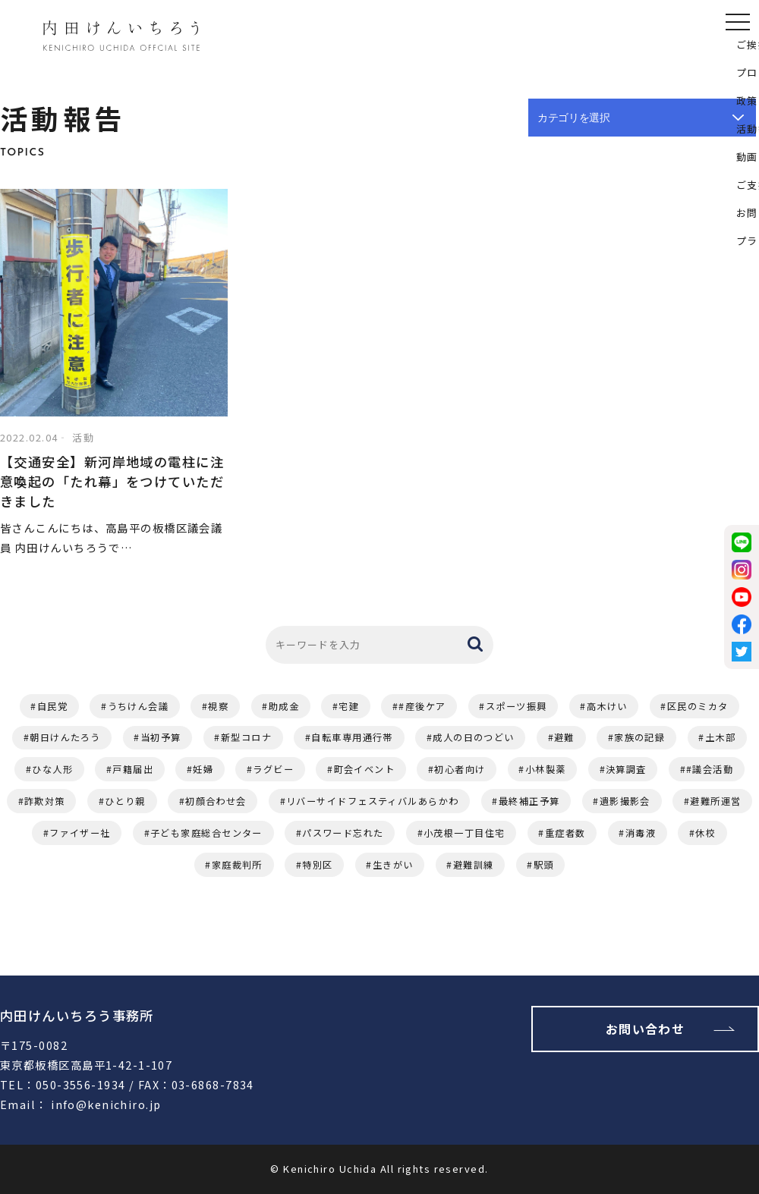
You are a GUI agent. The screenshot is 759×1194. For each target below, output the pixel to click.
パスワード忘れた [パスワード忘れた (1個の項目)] (343, 833)
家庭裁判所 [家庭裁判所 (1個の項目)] (237, 865)
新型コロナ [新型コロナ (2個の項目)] (246, 737)
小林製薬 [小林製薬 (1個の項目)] (545, 769)
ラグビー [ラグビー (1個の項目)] (273, 769)
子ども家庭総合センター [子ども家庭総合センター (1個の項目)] (206, 833)
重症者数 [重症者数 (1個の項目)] (565, 833)
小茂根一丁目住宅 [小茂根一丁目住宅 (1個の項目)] (464, 833)
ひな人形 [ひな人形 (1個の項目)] (52, 769)
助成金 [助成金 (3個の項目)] (284, 706)
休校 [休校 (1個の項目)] (705, 833)
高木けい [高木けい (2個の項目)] (607, 706)
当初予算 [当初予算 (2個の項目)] (160, 737)
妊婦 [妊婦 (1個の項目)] (203, 769)
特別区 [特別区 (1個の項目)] (317, 865)
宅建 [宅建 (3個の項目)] (349, 706)
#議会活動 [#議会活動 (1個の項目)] (709, 769)
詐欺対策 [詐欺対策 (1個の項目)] (44, 801)
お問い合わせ (645, 1029)
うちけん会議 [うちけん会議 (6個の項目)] (138, 706)
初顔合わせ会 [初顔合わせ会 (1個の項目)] (216, 801)
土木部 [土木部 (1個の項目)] (720, 737)
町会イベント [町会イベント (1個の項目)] (364, 769)
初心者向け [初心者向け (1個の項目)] (459, 769)
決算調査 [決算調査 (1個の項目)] (626, 769)
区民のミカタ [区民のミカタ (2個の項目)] (698, 706)
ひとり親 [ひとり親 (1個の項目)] (125, 801)
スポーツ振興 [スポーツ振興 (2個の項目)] (516, 706)
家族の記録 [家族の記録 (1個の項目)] (639, 737)
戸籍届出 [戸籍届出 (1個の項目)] (132, 769)
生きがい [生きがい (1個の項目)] (393, 865)
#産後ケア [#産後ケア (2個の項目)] (422, 706)
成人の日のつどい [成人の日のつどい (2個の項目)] (474, 737)
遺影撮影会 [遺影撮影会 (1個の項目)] (625, 801)
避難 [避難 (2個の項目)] (564, 737)
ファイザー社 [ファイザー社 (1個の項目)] (80, 833)
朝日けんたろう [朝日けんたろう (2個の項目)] (65, 737)
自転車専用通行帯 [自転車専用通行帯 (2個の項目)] (352, 737)
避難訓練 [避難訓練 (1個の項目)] (473, 865)
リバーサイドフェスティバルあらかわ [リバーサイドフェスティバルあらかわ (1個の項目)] (372, 801)
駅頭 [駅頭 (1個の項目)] (544, 865)
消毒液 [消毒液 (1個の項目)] (640, 833)
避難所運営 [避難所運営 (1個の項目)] (715, 801)
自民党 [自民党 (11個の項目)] (52, 706)
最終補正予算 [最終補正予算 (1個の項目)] (529, 801)
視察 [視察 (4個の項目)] (218, 706)
